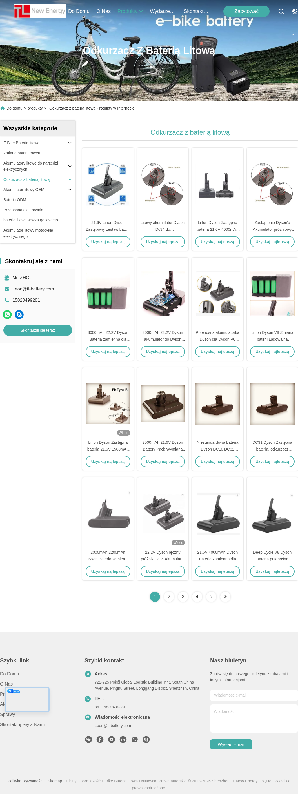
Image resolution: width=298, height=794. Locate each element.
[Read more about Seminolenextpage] (211, 597)
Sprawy (7, 714)
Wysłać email (231, 744)
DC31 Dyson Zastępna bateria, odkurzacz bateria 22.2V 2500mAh (272, 449)
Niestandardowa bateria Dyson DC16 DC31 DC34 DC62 (217, 449)
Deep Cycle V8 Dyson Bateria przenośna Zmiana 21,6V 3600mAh (272, 559)
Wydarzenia (163, 11)
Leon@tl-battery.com (33, 289)
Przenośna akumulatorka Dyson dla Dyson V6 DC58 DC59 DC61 (217, 339)
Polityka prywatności (25, 781)
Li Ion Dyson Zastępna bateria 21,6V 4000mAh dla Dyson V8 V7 (217, 229)
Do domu (79, 11)
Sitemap (55, 781)
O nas (103, 11)
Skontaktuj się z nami (197, 11)
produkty (130, 11)
